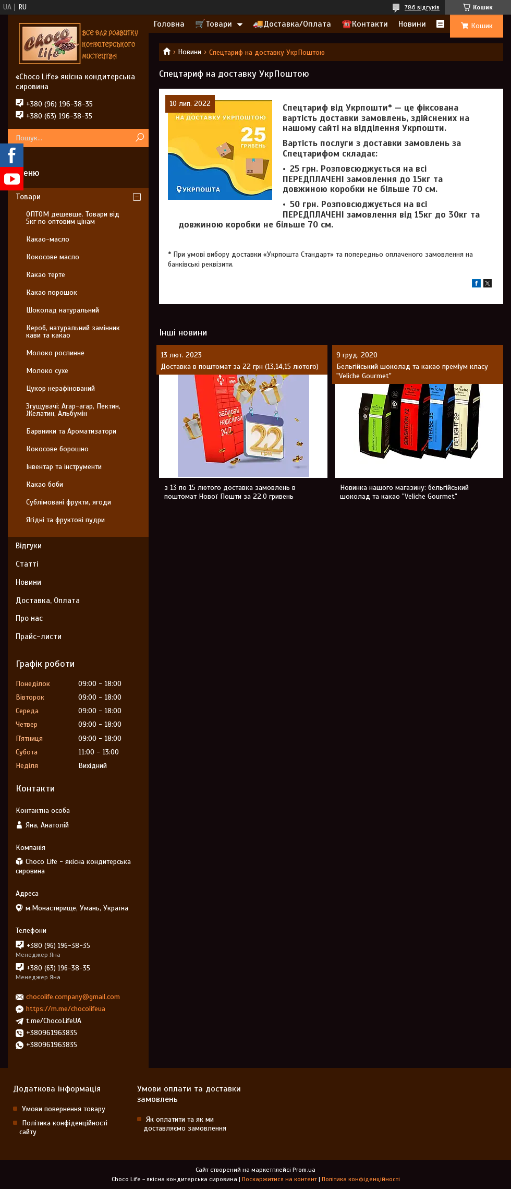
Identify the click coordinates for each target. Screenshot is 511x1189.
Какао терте (45, 274)
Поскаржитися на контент (279, 1179)
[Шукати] (139, 138)
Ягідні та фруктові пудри (65, 519)
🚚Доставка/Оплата (292, 24)
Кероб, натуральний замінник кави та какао (73, 331)
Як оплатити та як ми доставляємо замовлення (184, 1124)
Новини (412, 24)
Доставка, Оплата (48, 600)
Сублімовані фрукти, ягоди (68, 502)
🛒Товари (213, 24)
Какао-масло (47, 239)
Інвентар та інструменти (64, 466)
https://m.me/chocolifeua (65, 1008)
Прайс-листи (39, 636)
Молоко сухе (47, 370)
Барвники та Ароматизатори (71, 431)
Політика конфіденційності (361, 1179)
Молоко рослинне (55, 353)
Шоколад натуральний (62, 310)
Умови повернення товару (63, 1108)
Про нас (29, 618)
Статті (27, 564)
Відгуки (29, 545)
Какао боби (44, 484)
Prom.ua (304, 1169)
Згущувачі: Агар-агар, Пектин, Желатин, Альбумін (73, 410)
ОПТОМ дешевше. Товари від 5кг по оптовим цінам (72, 218)
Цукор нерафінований (60, 388)
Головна (169, 24)
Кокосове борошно (57, 449)
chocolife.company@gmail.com (73, 996)
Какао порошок (51, 292)
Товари (28, 196)
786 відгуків (422, 7)
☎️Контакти (365, 24)
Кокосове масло (52, 257)
